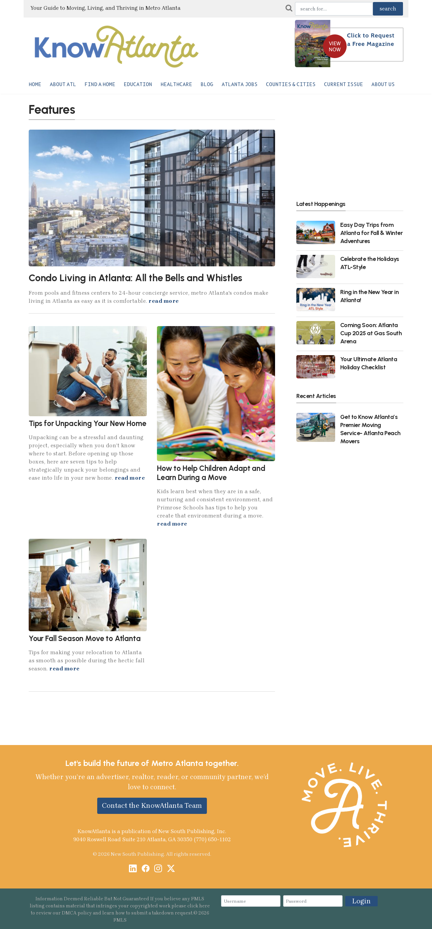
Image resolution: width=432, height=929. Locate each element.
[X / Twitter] (171, 869)
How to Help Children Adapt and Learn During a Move (211, 473)
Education (138, 84)
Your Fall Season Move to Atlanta (85, 638)
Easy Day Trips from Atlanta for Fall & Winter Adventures (371, 232)
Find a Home (100, 84)
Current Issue (343, 84)
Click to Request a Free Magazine (371, 40)
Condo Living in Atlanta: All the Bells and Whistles (135, 278)
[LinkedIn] (133, 869)
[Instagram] (158, 869)
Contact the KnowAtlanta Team (152, 805)
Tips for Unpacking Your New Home (87, 423)
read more (163, 301)
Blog (206, 84)
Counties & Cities (291, 84)
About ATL (63, 84)
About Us (383, 84)
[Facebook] (146, 869)
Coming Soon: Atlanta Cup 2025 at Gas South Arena (371, 333)
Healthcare (176, 84)
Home (35, 84)
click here (198, 906)
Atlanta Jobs (240, 84)
